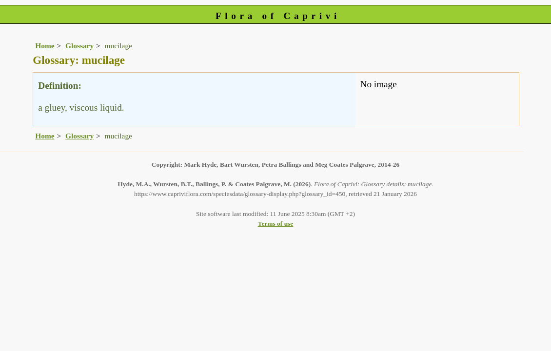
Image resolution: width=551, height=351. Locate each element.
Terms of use (276, 223)
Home (44, 45)
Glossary (79, 45)
